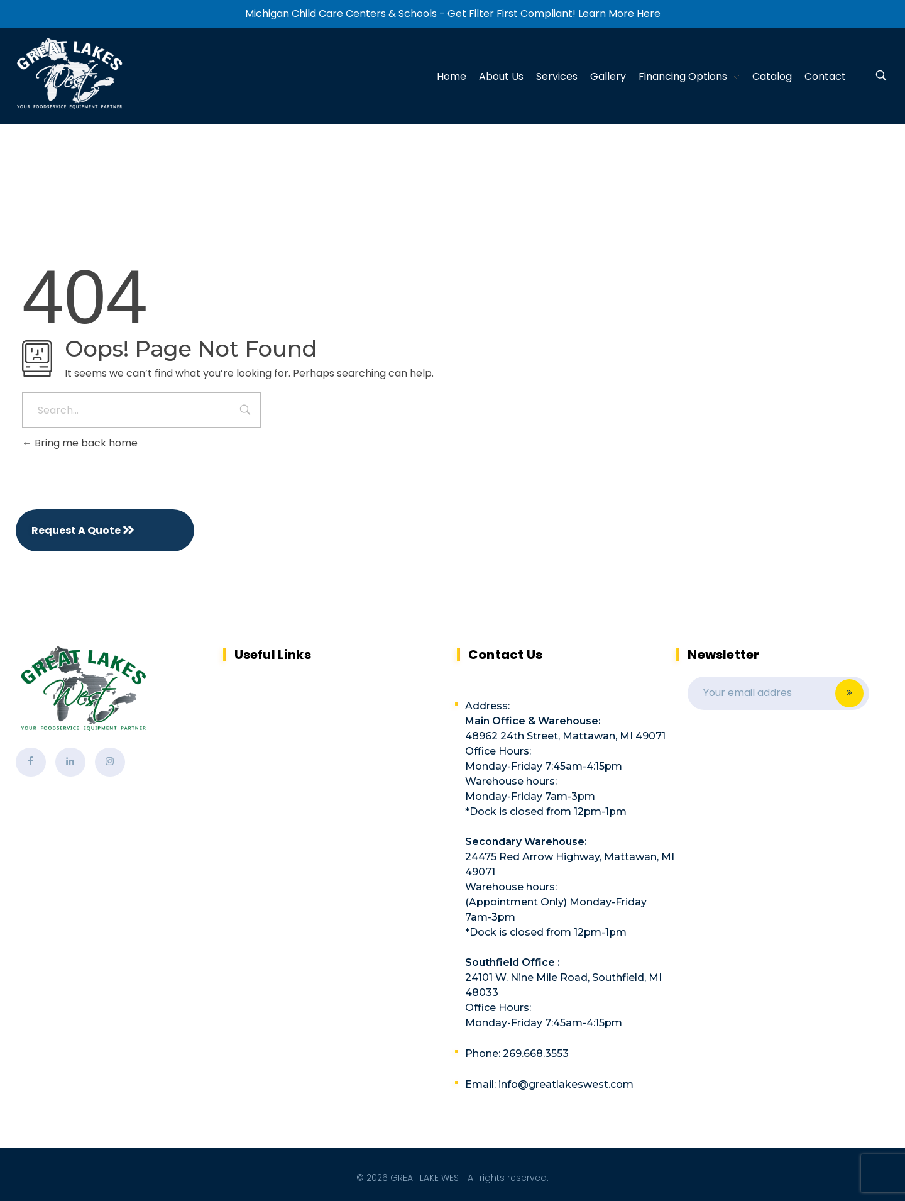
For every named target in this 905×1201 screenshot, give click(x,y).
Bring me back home (80, 443)
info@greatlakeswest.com (566, 1084)
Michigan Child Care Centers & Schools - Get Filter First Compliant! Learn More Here (453, 13)
